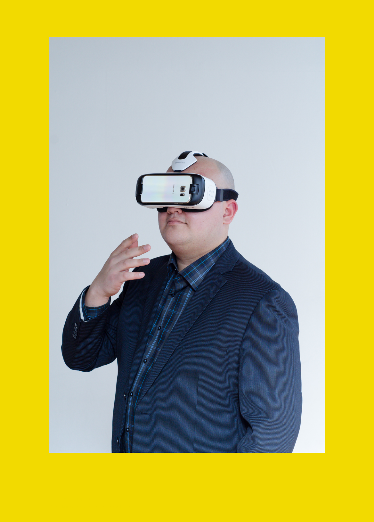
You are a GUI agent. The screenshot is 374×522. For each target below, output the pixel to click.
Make (79, 506)
